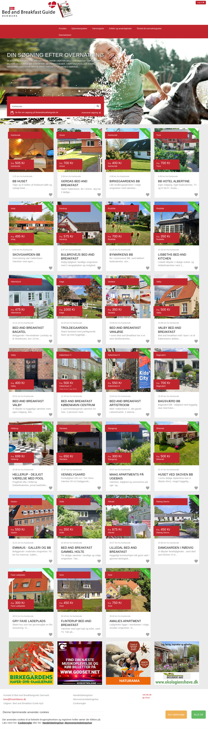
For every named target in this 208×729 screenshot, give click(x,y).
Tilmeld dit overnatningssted (149, 28)
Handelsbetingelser (83, 695)
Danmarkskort (65, 35)
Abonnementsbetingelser (86, 699)
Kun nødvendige (176, 714)
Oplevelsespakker (79, 28)
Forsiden (63, 28)
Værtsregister (98, 28)
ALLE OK (198, 714)
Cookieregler (79, 703)
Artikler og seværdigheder (120, 28)
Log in (200, 2)
